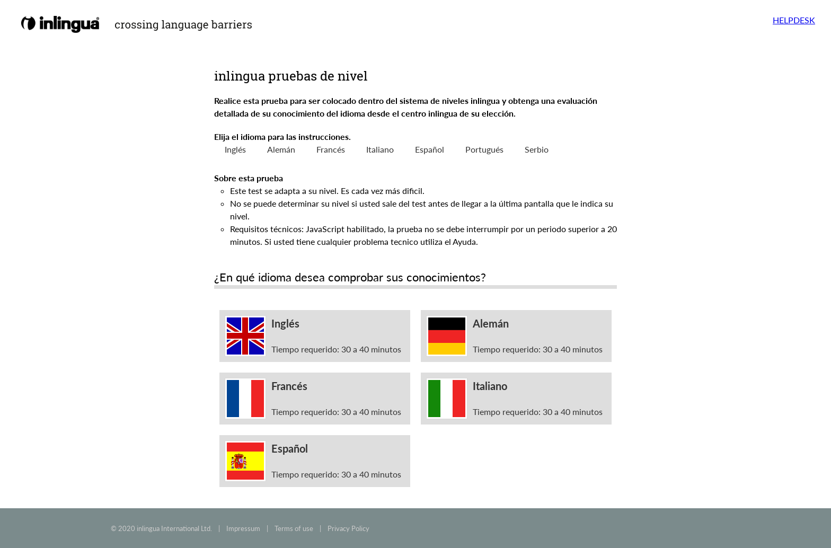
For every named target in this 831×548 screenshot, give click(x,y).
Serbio (537, 149)
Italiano (380, 149)
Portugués (484, 149)
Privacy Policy (348, 528)
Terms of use (294, 528)
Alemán (281, 149)
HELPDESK (794, 20)
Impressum (243, 528)
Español (429, 149)
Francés (330, 149)
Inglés (235, 149)
